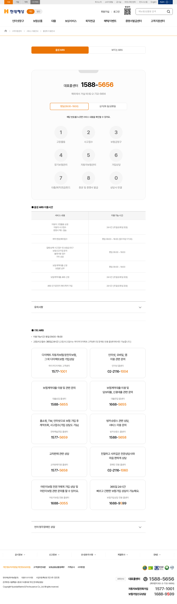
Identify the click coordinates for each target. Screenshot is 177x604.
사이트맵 (81, 567)
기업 (17, 2)
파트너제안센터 (130, 2)
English (153, 2)
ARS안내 (120, 579)
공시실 (118, 2)
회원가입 (105, 11)
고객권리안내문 (39, 567)
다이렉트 (35, 2)
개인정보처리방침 (16, 567)
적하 (26, 2)
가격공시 (71, 567)
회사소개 (98, 2)
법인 (38, 11)
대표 (8, 2)
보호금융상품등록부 (57, 567)
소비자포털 (109, 2)
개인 (30, 11)
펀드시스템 (143, 2)
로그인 (116, 11)
